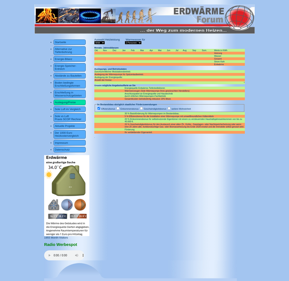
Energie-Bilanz (63, 59)
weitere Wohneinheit (181, 109)
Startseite (60, 42)
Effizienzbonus (108, 109)
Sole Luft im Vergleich (68, 109)
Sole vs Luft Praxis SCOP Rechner (68, 118)
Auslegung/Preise (65, 102)
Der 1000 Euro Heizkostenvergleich (67, 134)
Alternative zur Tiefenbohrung (63, 51)
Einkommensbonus (129, 109)
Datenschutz (62, 149)
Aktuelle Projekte (65, 125)
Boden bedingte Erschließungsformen (67, 84)
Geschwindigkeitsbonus (155, 109)
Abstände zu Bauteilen (68, 75)
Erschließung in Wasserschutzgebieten (68, 94)
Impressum (61, 142)
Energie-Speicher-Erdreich (65, 67)
